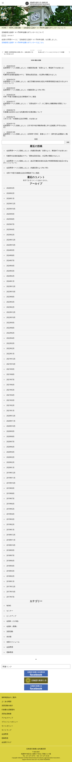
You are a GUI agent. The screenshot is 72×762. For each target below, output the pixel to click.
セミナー (9, 611)
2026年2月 (10, 193)
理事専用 (9, 652)
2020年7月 (10, 441)
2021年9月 (10, 369)
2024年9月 (10, 250)
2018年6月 (10, 560)
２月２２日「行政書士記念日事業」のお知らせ (20, 118)
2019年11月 (10, 478)
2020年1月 (10, 467)
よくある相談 (6, 701)
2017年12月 (10, 586)
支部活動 (17, 28)
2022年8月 (10, 328)
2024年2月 (10, 276)
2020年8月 (10, 436)
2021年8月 (10, 374)
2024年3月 (10, 271)
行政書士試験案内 (8, 709)
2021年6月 (10, 384)
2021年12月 (10, 359)
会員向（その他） (12, 621)
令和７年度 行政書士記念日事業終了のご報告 (19, 96)
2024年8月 (10, 255)
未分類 (8, 636)
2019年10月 (10, 483)
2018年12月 (10, 535)
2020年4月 (10, 452)
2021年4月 (10, 395)
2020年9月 (10, 431)
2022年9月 (10, 322)
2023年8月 (10, 297)
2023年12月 (10, 286)
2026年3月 (10, 188)
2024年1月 (10, 281)
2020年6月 (10, 447)
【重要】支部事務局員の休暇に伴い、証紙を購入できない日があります (18, 53)
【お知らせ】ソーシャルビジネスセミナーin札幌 (51, 52)
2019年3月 (10, 519)
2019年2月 (10, 524)
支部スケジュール (12, 642)
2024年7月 (10, 260)
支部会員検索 (6, 714)
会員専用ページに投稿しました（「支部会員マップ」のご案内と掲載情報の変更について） (35, 103)
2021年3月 (10, 400)
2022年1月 (10, 353)
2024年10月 (10, 245)
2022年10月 (10, 317)
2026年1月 (10, 198)
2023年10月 (10, 291)
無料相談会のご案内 (9, 697)
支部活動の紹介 (7, 705)
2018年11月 (10, 540)
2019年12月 (10, 473)
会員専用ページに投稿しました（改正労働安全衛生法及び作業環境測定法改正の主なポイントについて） (35, 81)
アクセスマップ (7, 718)
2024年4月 (10, 266)
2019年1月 (10, 529)
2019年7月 (10, 498)
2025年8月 (10, 219)
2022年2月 (10, 348)
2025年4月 (10, 229)
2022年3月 (10, 343)
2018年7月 (10, 555)
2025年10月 (10, 209)
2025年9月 (10, 214)
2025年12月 (10, 203)
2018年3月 (10, 571)
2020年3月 (10, 457)
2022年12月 (10, 312)
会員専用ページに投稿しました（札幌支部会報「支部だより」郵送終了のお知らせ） (34, 67)
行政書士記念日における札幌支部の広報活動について (22, 111)
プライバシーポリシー (10, 722)
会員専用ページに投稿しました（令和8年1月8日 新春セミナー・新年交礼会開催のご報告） (35, 134)
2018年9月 (10, 550)
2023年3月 (10, 302)
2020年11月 (10, 421)
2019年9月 (10, 488)
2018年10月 (10, 545)
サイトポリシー (7, 726)
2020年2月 (10, 462)
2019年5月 (10, 509)
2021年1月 (10, 410)
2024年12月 (10, 240)
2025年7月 (10, 224)
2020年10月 (10, 426)
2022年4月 (10, 338)
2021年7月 (10, 379)
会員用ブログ (6, 742)
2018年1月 (10, 581)
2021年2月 (10, 405)
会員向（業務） (12, 626)
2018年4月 (10, 566)
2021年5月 (10, 390)
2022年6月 (10, 333)
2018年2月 (10, 576)
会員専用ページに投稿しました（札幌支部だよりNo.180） (24, 89)
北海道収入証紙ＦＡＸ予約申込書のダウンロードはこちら (23, 42)
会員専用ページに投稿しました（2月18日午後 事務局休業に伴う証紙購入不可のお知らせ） (35, 125)
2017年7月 (10, 597)
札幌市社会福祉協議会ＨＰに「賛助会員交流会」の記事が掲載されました (30, 74)
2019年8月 (10, 493)
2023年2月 (10, 307)
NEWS (11, 28)
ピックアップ (11, 616)
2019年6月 (10, 504)
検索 (36, 139)
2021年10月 (10, 364)
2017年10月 (10, 592)
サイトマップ (6, 730)
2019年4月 (10, 514)
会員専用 (9, 647)
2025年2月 (10, 235)
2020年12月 (10, 416)
